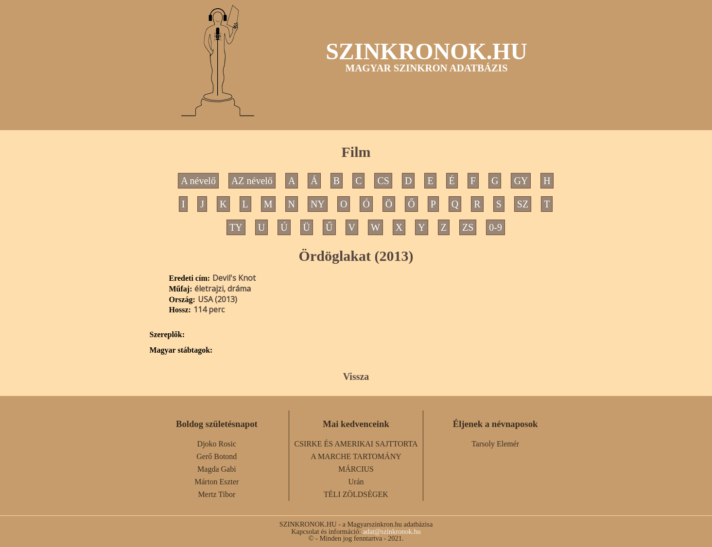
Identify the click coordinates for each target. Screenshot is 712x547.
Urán (356, 482)
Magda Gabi (216, 469)
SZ (522, 204)
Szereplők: (167, 335)
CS (383, 180)
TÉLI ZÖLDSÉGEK (356, 494)
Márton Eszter (216, 482)
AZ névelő (252, 180)
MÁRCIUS (356, 469)
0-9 (495, 227)
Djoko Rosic (216, 444)
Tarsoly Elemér (495, 444)
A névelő (198, 180)
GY (521, 180)
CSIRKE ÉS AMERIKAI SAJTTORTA (356, 444)
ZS (467, 227)
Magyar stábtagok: (181, 350)
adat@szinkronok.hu (392, 531)
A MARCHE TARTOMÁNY (356, 456)
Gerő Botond (216, 456)
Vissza (356, 376)
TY (236, 227)
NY (318, 204)
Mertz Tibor (216, 494)
